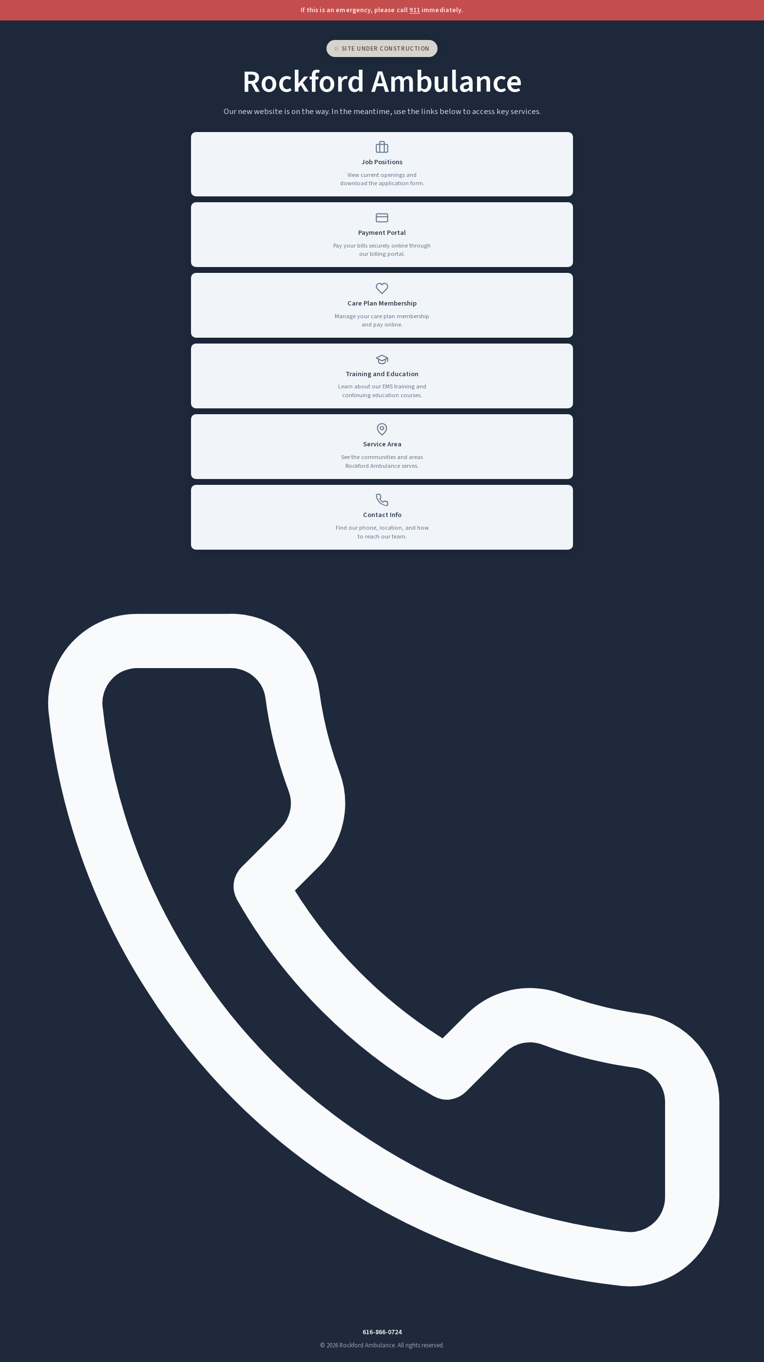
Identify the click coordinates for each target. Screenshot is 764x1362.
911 (414, 10)
